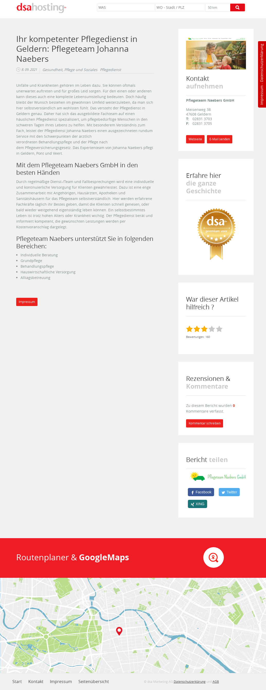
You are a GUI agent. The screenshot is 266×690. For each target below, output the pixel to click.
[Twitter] (229, 492)
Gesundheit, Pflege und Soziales (69, 69)
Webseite (195, 139)
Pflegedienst (110, 69)
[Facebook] (201, 492)
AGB (216, 681)
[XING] (197, 504)
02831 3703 (202, 118)
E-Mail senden (219, 139)
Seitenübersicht (93, 681)
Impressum (261, 95)
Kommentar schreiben (205, 423)
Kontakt (35, 681)
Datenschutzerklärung (261, 63)
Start (17, 681)
